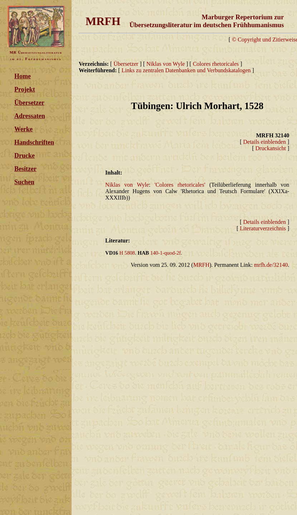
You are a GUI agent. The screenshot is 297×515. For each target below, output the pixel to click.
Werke (23, 129)
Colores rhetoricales (216, 64)
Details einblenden (264, 142)
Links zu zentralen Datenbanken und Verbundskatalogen (186, 70)
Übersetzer (29, 102)
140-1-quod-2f (165, 253)
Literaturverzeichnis (263, 228)
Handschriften (34, 142)
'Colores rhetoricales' (180, 185)
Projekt (24, 89)
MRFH (201, 265)
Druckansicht (270, 148)
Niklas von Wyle (165, 64)
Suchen (24, 182)
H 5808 (127, 253)
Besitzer (25, 168)
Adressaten (29, 115)
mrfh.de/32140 (271, 265)
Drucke (24, 155)
